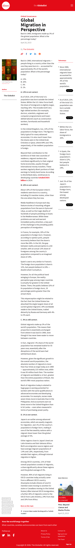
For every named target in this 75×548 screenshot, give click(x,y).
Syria (11, 505)
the (40, 5)
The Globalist (28, 49)
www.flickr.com (5, 83)
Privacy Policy (45, 534)
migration (5, 502)
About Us (44, 531)
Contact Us (61, 531)
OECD (11, 502)
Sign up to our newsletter (62, 535)
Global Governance (28, 16)
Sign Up (68, 544)
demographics (6, 499)
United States (6, 512)
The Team (61, 539)
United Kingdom (6, 509)
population (5, 505)
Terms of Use (45, 537)
